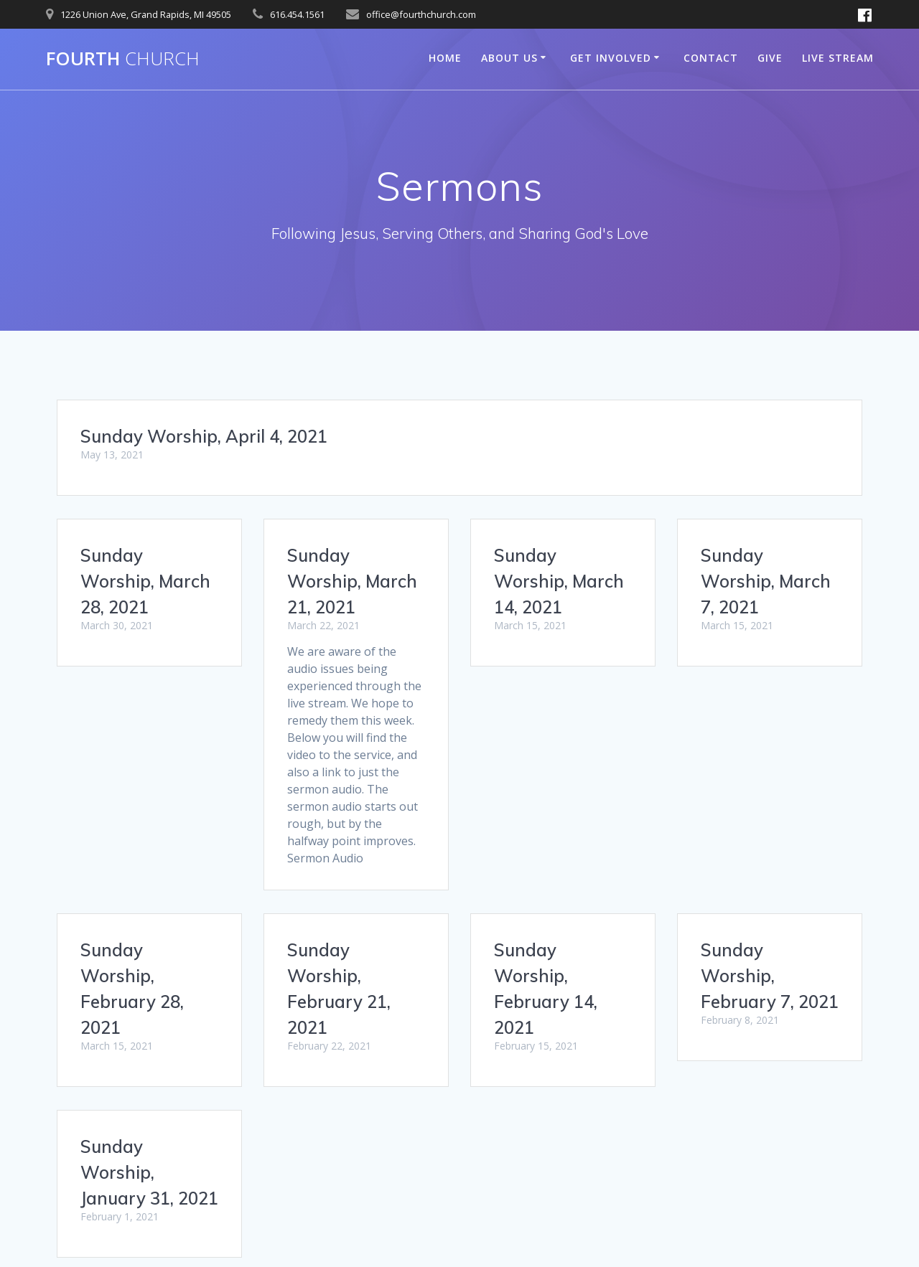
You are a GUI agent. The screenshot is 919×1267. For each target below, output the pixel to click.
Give (770, 58)
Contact (711, 58)
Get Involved (610, 58)
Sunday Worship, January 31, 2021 (563, 948)
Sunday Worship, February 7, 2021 (149, 948)
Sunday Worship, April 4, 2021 (203, 436)
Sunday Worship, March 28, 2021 (145, 581)
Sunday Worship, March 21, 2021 (352, 581)
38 (571, 1089)
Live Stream (838, 58)
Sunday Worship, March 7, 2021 (766, 581)
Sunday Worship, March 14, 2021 (559, 581)
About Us (509, 58)
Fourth (123, 59)
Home (445, 58)
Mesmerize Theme (594, 1230)
